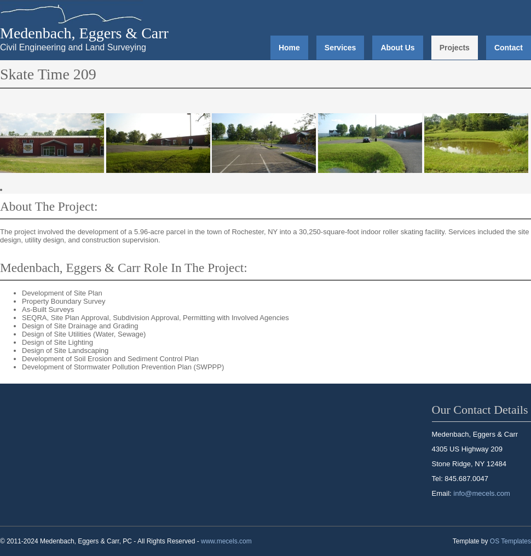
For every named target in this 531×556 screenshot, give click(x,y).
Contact (508, 47)
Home (289, 47)
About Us (397, 47)
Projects (455, 47)
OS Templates (510, 541)
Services (340, 47)
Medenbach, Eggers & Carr (84, 33)
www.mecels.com (226, 541)
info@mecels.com (481, 493)
